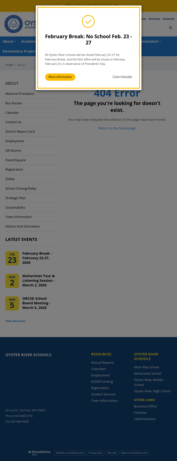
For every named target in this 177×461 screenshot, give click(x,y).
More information (60, 77)
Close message (122, 76)
